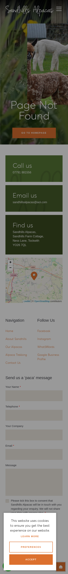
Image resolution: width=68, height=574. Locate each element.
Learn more (30, 536)
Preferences (31, 547)
